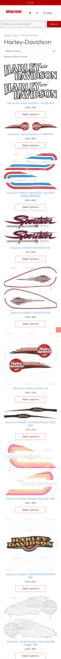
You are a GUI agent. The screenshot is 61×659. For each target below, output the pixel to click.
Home (7, 35)
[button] (37, 13)
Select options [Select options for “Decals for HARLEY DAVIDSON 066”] (30, 324)
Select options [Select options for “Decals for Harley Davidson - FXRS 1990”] (30, 145)
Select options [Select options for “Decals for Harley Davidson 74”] (30, 399)
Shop (15, 35)
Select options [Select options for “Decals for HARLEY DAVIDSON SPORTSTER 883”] (30, 588)
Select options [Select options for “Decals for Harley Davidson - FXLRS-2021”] (30, 114)
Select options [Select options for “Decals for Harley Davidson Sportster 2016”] (30, 510)
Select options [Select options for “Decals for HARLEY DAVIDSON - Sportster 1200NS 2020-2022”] (30, 207)
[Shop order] (30, 51)
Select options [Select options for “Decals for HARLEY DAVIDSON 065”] (30, 259)
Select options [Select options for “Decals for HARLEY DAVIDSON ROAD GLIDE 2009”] (30, 436)
